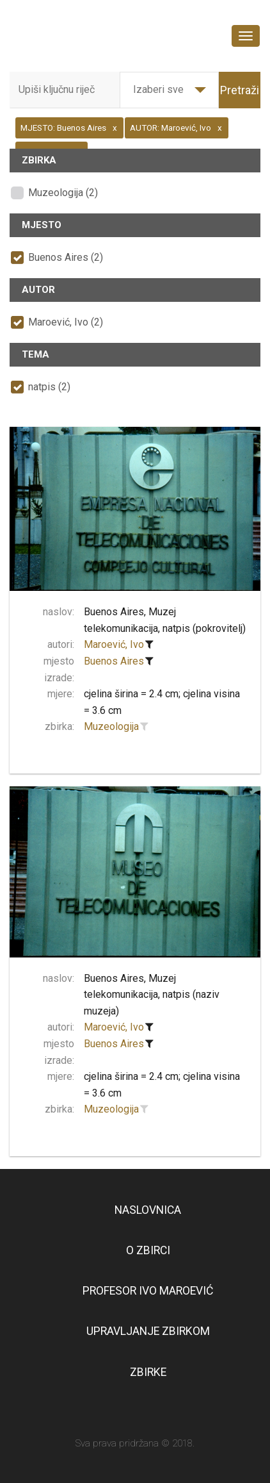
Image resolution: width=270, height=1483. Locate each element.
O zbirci (148, 1250)
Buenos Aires (114, 661)
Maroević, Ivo (114, 644)
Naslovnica (148, 1210)
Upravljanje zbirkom (148, 1331)
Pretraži (239, 90)
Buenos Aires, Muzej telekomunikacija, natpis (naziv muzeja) (151, 994)
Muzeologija (111, 726)
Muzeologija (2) (63, 192)
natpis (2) (49, 387)
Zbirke (148, 1372)
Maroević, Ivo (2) (65, 322)
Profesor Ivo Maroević (148, 1290)
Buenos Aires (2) (65, 257)
